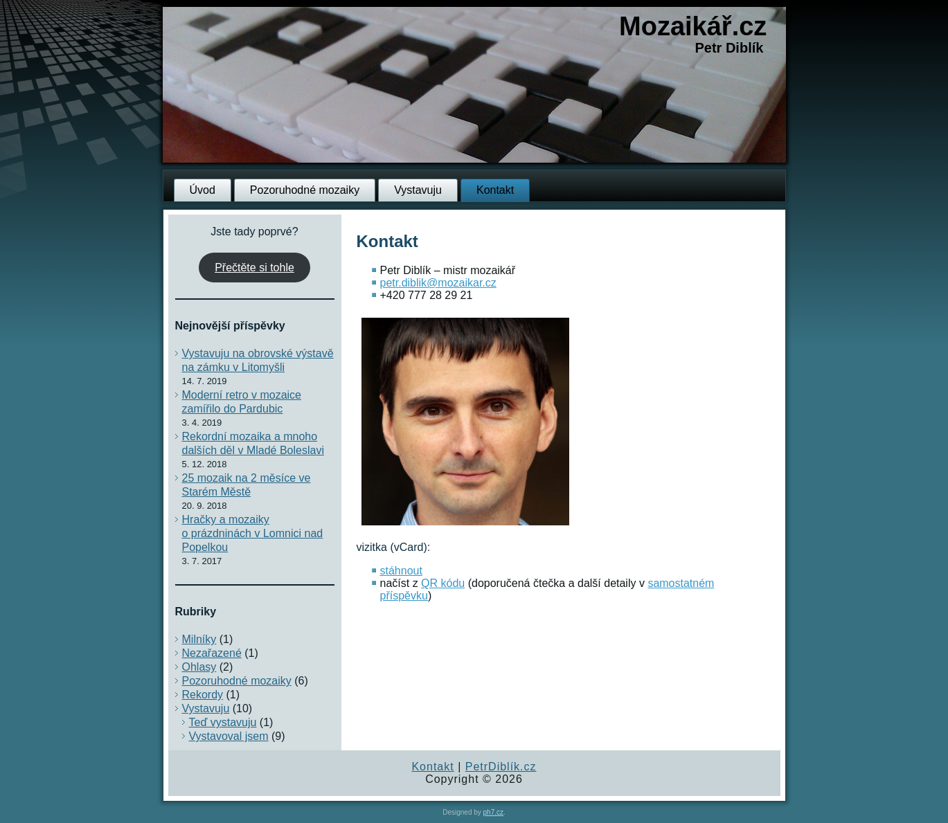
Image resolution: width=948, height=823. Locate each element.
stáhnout (401, 571)
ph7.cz (493, 812)
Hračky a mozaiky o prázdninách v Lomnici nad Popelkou (252, 533)
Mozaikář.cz (693, 26)
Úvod (202, 190)
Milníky (199, 639)
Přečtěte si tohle (254, 267)
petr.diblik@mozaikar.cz (438, 283)
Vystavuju (418, 190)
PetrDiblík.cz (501, 766)
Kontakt (495, 190)
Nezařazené (212, 653)
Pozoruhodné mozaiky (304, 190)
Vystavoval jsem (229, 736)
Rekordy (203, 694)
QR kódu (443, 583)
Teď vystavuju (223, 722)
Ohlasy (199, 667)
